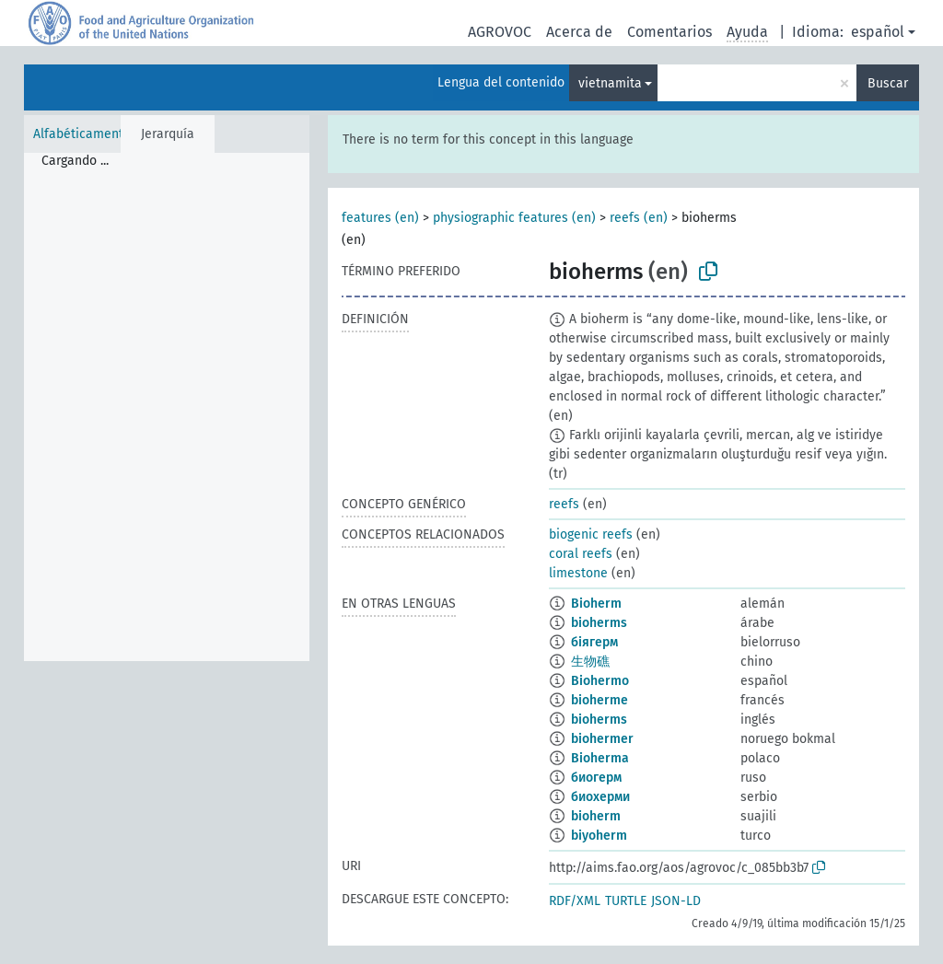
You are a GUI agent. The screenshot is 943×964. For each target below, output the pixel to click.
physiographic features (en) (514, 218)
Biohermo (600, 681)
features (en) (380, 218)
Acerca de (579, 32)
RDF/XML (574, 901)
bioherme (599, 700)
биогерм (596, 777)
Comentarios (669, 32)
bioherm (596, 816)
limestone (578, 573)
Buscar (887, 83)
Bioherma (600, 758)
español (877, 32)
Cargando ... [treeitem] (75, 160)
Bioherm (596, 603)
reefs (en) (639, 218)
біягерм (594, 642)
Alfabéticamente (82, 134)
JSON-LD (676, 901)
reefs (564, 504)
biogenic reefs (591, 534)
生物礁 (590, 661)
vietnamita (610, 83)
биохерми (600, 797)
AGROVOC (499, 32)
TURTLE (625, 901)
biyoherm (599, 835)
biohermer (602, 739)
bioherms (599, 623)
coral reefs (580, 554)
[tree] (166, 407)
